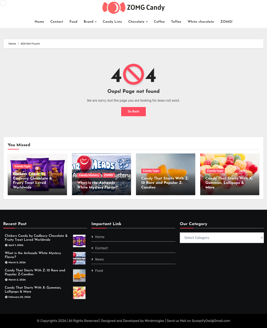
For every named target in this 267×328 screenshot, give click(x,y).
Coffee (159, 22)
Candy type (23, 166)
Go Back (133, 111)
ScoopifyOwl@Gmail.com (211, 321)
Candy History (89, 175)
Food (73, 22)
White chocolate (201, 22)
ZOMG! (226, 22)
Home (39, 22)
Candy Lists (112, 22)
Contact (56, 22)
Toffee (176, 22)
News (99, 259)
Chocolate (137, 22)
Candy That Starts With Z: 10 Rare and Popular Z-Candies (165, 183)
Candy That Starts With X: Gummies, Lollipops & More (229, 183)
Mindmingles (154, 321)
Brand (89, 22)
